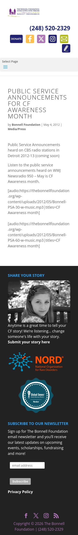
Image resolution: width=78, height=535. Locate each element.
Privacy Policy (20, 491)
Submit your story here (29, 341)
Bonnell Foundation (26, 125)
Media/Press (17, 129)
